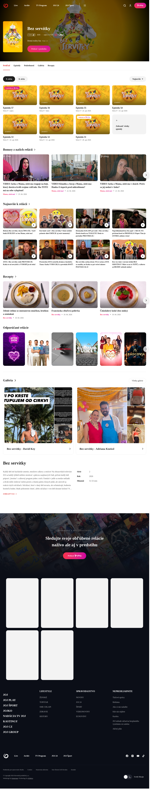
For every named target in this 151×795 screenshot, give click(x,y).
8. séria (22, 79)
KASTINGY (11, 724)
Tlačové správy (119, 697)
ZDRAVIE (44, 712)
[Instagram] (132, 759)
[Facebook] (127, 759)
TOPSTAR (44, 702)
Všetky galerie (137, 381)
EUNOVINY (81, 716)
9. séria (9, 79)
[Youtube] (138, 759)
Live (16, 5)
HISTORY (44, 716)
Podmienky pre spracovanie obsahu (13, 773)
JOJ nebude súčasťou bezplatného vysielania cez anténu (126, 722)
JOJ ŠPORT (11, 706)
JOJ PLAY (10, 700)
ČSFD (31, 35)
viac (45, 41)
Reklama (116, 702)
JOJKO (8, 712)
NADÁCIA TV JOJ (15, 718)
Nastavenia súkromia (42, 773)
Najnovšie (137, 79)
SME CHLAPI (45, 707)
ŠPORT (79, 707)
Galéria (41, 65)
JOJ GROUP (11, 735)
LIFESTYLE (46, 691)
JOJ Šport (69, 5)
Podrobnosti (29, 65)
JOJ (5, 695)
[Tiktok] (143, 759)
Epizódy (17, 65)
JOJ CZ (8, 729)
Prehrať (74, 555)
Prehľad (6, 65)
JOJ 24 (56, 5)
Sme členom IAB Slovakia (59, 773)
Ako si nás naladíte (120, 707)
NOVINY (80, 697)
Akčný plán (117, 729)
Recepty (51, 65)
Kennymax (15, 782)
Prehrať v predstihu (38, 49)
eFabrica (30, 782)
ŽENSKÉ (43, 697)
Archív (27, 5)
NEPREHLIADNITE (123, 691)
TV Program (41, 5)
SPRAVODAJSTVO (85, 691)
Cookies (29, 773)
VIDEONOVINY (83, 712)
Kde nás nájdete (119, 712)
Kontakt (73, 773)
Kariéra (116, 716)
